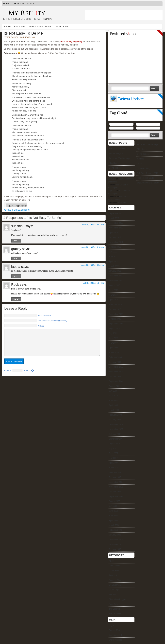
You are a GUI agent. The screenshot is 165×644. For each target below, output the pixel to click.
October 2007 (115, 434)
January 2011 (115, 271)
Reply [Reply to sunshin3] (16, 240)
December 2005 (116, 539)
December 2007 (116, 424)
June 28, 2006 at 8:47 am (92, 224)
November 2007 (116, 429)
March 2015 (114, 218)
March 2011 (114, 266)
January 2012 (115, 237)
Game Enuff (114, 570)
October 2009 (115, 319)
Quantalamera (115, 585)
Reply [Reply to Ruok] (16, 299)
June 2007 (113, 453)
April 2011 (113, 261)
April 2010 (113, 300)
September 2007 (116, 439)
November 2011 (116, 242)
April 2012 (113, 232)
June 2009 (113, 338)
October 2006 (115, 491)
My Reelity (41, 13)
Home (6, 3)
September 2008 (116, 381)
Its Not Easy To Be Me (23, 33)
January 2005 (115, 549)
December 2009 (116, 314)
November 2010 (116, 280)
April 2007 (113, 463)
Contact (31, 3)
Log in (111, 625)
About (7, 26)
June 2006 (113, 511)
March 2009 (114, 352)
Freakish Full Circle (145, 178)
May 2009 (113, 343)
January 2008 (115, 420)
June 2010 (113, 290)
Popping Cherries (12, 210)
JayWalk (112, 179)
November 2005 (116, 544)
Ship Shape (142, 149)
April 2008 (113, 405)
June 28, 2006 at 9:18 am (92, 247)
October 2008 (115, 376)
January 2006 (115, 535)
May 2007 (113, 458)
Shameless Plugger (40, 26)
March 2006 (114, 525)
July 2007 (113, 448)
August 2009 (114, 328)
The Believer (61, 26)
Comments (116, 635)
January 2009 (115, 362)
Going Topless (143, 154)
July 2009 (113, 333)
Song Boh (25, 210)
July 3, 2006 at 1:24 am (93, 283)
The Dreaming (115, 614)
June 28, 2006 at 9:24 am (92, 265)
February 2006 (115, 530)
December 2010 (116, 276)
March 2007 (114, 467)
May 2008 (113, 400)
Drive (139, 163)
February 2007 (115, 472)
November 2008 (116, 372)
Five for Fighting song (71, 41)
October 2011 (115, 247)
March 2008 (114, 410)
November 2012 (116, 228)
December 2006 (116, 482)
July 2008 (113, 391)
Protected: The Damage (147, 144)
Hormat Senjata (144, 139)
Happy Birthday (143, 168)
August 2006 (114, 501)
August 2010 (114, 285)
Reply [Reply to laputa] (16, 276)
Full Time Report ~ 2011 (147, 173)
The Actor (18, 3)
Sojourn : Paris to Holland (148, 183)
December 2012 (116, 223)
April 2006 (113, 520)
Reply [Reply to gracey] (16, 258)
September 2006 (116, 496)
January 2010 (115, 309)
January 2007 (115, 477)
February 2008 (115, 415)
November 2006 (116, 487)
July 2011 (113, 252)
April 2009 (113, 348)
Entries (114, 630)
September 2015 (116, 213)
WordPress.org (115, 640)
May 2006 (113, 515)
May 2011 (113, 256)
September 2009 (116, 324)
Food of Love (114, 566)
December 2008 (116, 367)
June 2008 (113, 396)
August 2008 (114, 386)
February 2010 (115, 304)
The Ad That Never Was (119, 149)
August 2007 (114, 444)
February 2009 (115, 357)
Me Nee (140, 159)
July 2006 (113, 506)
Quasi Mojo (114, 590)
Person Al (19, 26)
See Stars (113, 594)
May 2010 (113, 295)
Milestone (122, 202)
